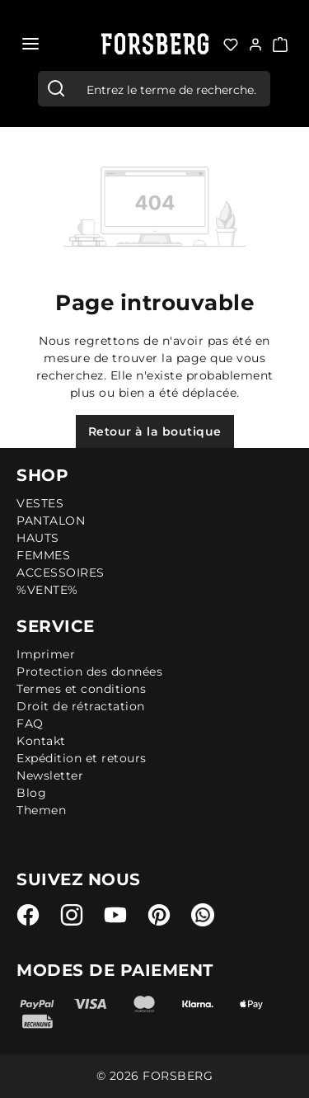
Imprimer (45, 654)
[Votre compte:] (255, 42)
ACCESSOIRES (60, 572)
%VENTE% (47, 589)
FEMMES (43, 555)
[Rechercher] (56, 88)
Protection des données (89, 671)
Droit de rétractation (80, 706)
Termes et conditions (81, 688)
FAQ (30, 723)
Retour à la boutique (155, 431)
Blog (31, 792)
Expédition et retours (81, 758)
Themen (41, 810)
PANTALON (50, 520)
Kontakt (41, 740)
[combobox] (171, 88)
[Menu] (30, 43)
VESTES (39, 503)
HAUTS (37, 537)
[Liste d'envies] (230, 42)
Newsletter (49, 775)
